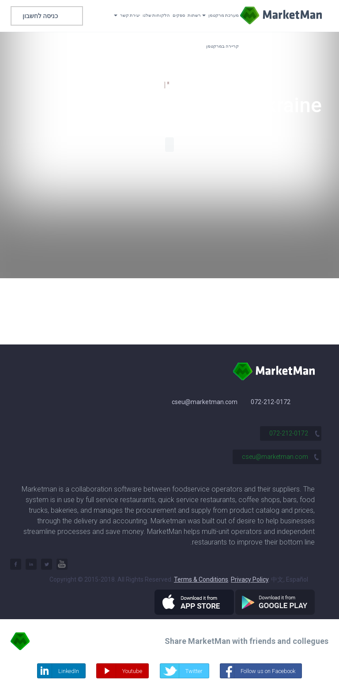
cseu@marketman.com (204, 401)
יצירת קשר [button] (127, 15)
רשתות (194, 15)
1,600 (152, 85)
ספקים (179, 15)
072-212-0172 (270, 401)
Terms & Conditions (201, 579)
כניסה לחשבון (40, 15)
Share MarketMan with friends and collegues (246, 641)
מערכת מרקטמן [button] (220, 15)
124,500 (186, 85)
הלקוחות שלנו (156, 15)
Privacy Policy (249, 579)
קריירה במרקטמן (222, 46)
